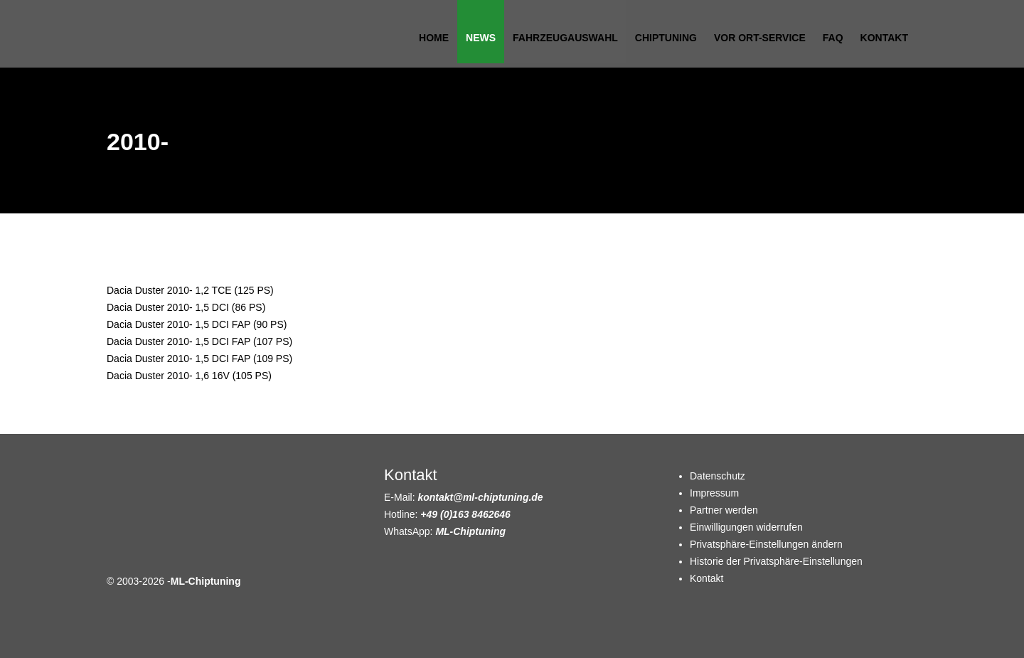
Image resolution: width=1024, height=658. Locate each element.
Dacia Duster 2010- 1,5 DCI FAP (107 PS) (199, 341)
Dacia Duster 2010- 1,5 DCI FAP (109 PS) (199, 358)
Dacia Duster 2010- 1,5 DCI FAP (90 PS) (197, 324)
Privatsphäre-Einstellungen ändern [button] (766, 544)
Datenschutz (717, 476)
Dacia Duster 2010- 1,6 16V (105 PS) (189, 375)
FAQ (833, 37)
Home (434, 37)
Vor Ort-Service (760, 37)
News (481, 37)
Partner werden (724, 510)
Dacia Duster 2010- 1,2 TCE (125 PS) (190, 290)
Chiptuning (666, 37)
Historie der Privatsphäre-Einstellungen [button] (776, 561)
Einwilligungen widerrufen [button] (746, 527)
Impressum (714, 493)
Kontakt (884, 37)
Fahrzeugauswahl (565, 37)
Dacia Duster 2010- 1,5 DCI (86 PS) (186, 307)
